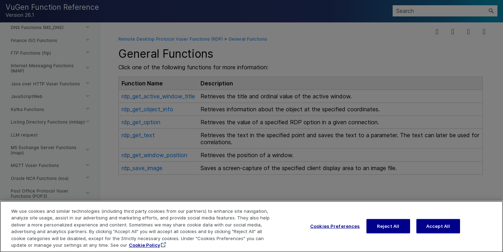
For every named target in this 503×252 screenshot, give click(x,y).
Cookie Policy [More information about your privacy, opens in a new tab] (144, 248)
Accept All (438, 229)
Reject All (388, 229)
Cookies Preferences (335, 229)
